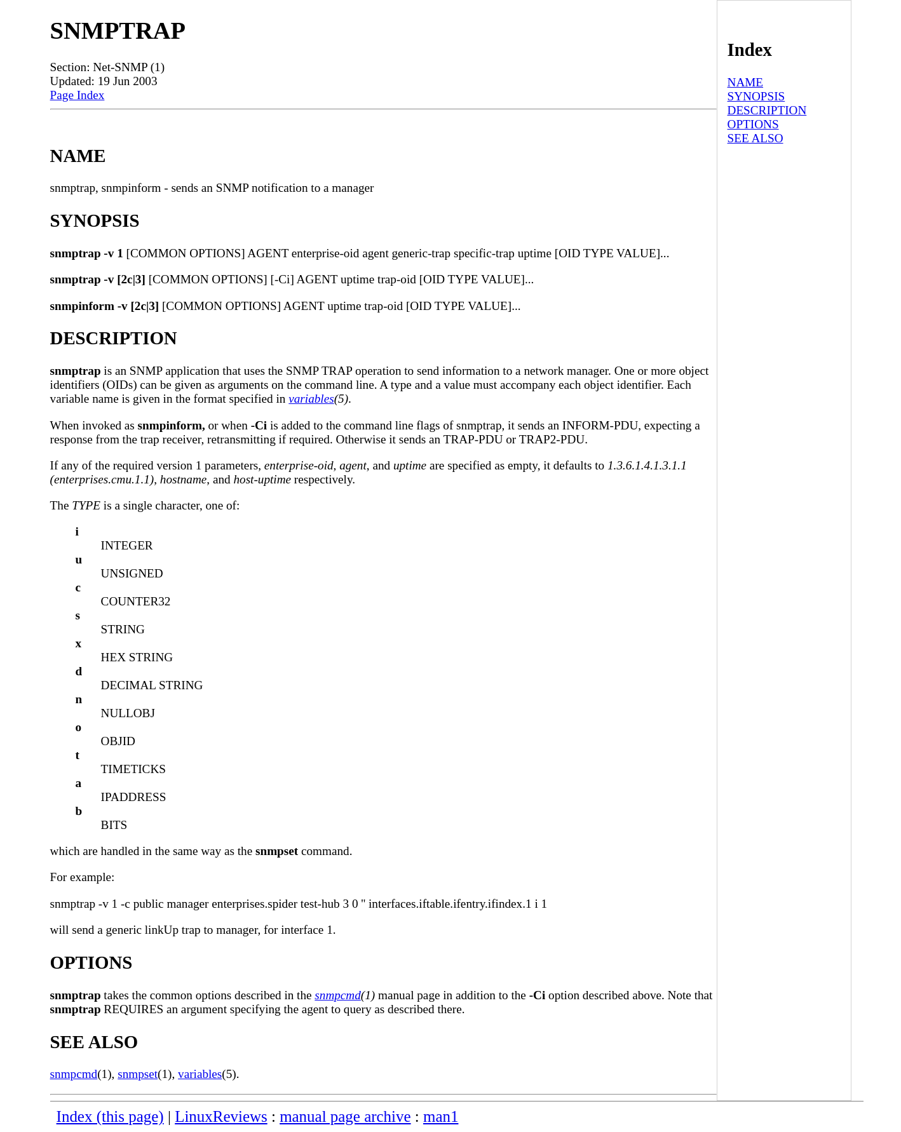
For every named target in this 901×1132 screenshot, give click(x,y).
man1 (440, 1116)
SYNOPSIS (756, 96)
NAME (746, 82)
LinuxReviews (221, 1116)
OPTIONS (753, 124)
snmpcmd (337, 995)
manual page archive (345, 1116)
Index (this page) (110, 1116)
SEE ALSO (755, 138)
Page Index (77, 95)
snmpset (138, 1074)
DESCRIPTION (767, 110)
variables (311, 398)
